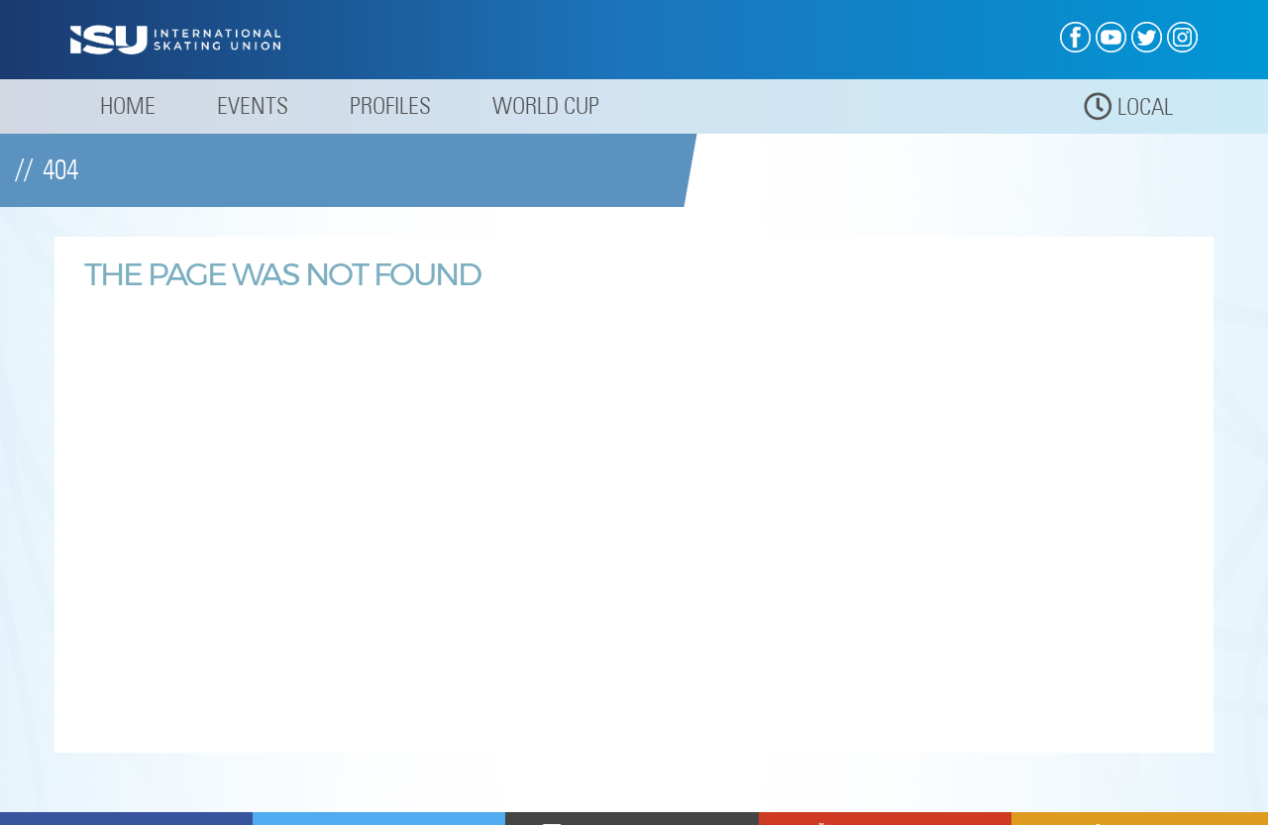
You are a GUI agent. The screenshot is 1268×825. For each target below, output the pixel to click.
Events (252, 105)
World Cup (545, 105)
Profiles (390, 105)
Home (128, 105)
